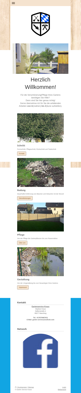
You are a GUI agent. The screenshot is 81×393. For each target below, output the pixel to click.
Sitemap (31, 387)
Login (64, 387)
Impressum (23, 287)
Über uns (22, 243)
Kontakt (21, 153)
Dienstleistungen (25, 198)
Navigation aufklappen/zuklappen (40, 3)
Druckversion (21, 387)
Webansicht (62, 389)
